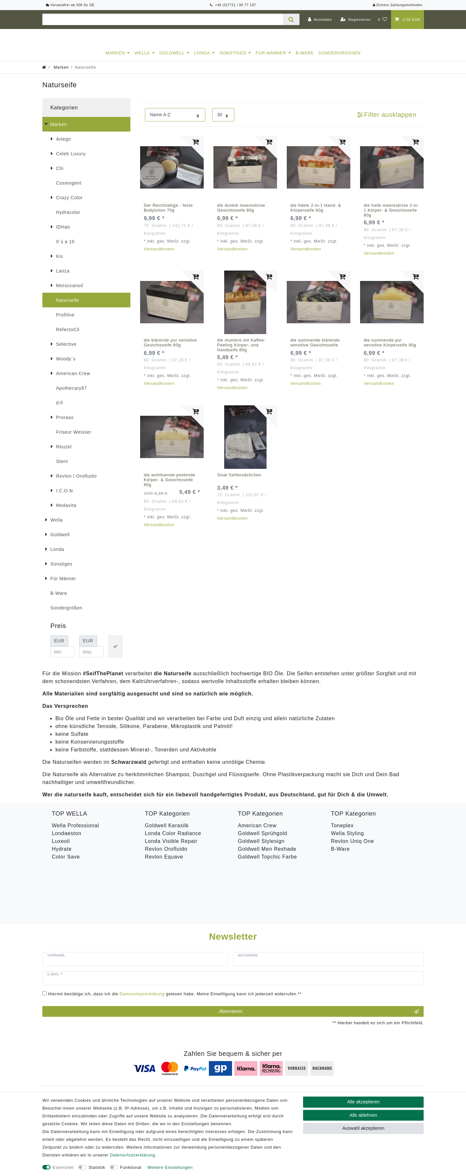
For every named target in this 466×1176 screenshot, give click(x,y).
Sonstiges (232, 58)
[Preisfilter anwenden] (115, 652)
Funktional (130, 1167)
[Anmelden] (320, 19)
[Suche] (291, 19)
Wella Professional (75, 831)
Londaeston (66, 839)
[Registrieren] (355, 19)
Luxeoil (61, 847)
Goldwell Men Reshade (267, 855)
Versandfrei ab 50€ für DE (70, 5)
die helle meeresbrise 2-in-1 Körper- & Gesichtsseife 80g (391, 216)
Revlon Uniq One (352, 847)
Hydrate (62, 855)
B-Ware (305, 58)
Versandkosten (159, 254)
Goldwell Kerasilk (167, 831)
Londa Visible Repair (171, 847)
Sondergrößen (339, 58)
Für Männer (271, 58)
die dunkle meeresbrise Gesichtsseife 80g (241, 213)
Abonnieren (319, 961)
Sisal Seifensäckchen (239, 480)
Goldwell (172, 58)
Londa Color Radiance (173, 839)
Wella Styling (347, 839)
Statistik (97, 1167)
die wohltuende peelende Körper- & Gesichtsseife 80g (169, 485)
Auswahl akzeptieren (363, 1128)
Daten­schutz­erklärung (132, 1155)
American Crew (257, 831)
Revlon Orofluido (166, 855)
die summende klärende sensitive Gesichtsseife (315, 348)
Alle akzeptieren (363, 1101)
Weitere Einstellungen (170, 1167)
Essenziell (63, 1167)
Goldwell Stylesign (261, 847)
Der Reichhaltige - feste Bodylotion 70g (168, 213)
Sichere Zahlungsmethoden (397, 5)
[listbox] (172, 173)
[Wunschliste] (382, 19)
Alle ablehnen (363, 1115)
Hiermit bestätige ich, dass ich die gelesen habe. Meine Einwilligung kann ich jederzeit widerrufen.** (175, 944)
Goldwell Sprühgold (262, 839)
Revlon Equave (164, 862)
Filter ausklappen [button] (386, 120)
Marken (115, 58)
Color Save (66, 862)
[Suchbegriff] (162, 19)
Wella (142, 58)
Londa (202, 58)
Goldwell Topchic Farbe (267, 862)
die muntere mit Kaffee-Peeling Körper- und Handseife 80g (241, 350)
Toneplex (342, 831)
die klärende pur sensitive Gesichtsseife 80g (170, 348)
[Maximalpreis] (91, 657)
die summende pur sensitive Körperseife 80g (390, 348)
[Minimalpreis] (63, 657)
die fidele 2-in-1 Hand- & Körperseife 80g (315, 213)
